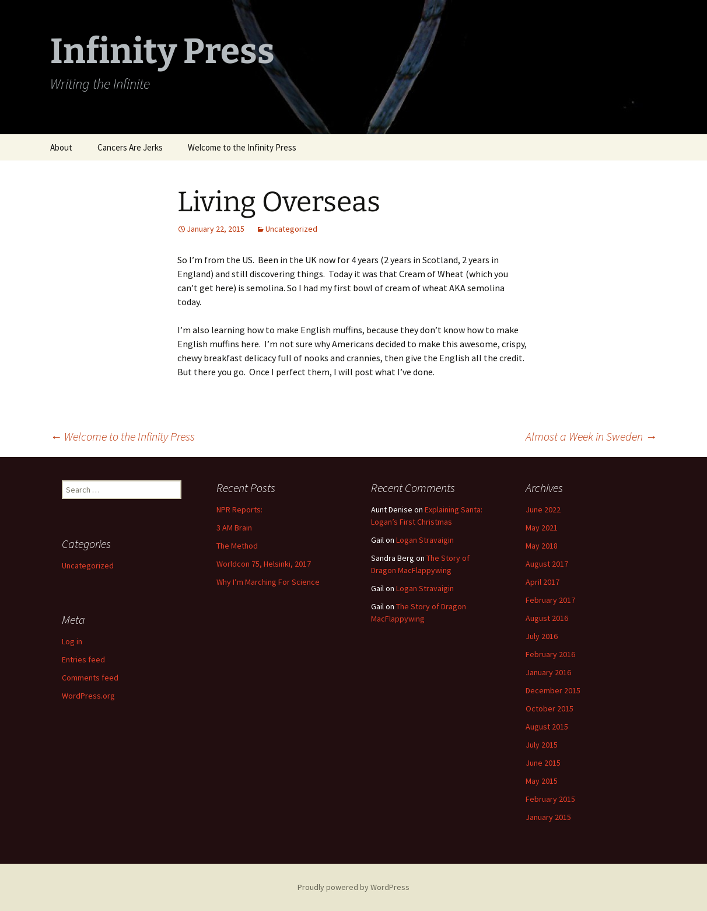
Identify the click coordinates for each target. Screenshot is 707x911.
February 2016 (550, 654)
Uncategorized (291, 229)
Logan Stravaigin (425, 540)
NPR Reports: (239, 509)
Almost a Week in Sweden (591, 436)
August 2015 (547, 726)
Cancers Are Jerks (130, 147)
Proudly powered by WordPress (354, 887)
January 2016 (548, 672)
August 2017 (547, 564)
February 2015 (550, 799)
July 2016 (542, 636)
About (61, 147)
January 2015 (548, 817)
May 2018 (542, 545)
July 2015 (542, 744)
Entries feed (83, 659)
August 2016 (547, 618)
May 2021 (542, 527)
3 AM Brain (234, 527)
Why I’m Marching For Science (268, 582)
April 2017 (542, 582)
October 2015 (549, 708)
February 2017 (550, 600)
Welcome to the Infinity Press (242, 147)
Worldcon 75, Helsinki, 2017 (263, 564)
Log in (72, 641)
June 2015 (543, 763)
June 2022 (543, 509)
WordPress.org (88, 695)
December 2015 (553, 690)
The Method (237, 545)
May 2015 (542, 781)
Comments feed (90, 677)
